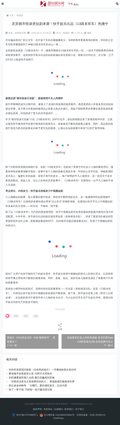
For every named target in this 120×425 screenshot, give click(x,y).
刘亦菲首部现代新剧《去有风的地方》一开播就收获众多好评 (42, 369)
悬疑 (36, 316)
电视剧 (20, 15)
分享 (60, 327)
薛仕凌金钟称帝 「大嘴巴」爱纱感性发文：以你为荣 (41, 385)
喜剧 (16, 316)
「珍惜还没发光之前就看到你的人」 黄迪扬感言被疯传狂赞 (44, 381)
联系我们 (69, 409)
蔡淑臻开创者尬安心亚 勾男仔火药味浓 (33, 373)
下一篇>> (108, 345)
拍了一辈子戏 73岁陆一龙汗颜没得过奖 (33, 389)
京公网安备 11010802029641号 (59, 415)
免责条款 (48, 409)
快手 (26, 316)
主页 (10, 15)
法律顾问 (58, 409)
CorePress (58, 418)
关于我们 (79, 409)
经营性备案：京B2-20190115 (91, 415)
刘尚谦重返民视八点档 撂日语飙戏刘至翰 (34, 377)
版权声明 (37, 409)
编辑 (87, 33)
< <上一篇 (12, 345)
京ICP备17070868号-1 (27, 415)
